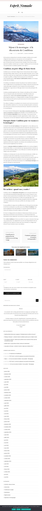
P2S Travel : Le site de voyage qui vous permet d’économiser (22, 356)
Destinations (21, 44)
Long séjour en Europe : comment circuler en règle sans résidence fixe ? (18, 346)
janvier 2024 (7, 421)
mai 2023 (6, 442)
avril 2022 (6, 466)
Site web (30, 279)
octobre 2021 (7, 471)
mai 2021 (6, 477)
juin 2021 (6, 474)
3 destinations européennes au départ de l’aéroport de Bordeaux (21, 252)
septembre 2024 (7, 400)
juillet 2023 (6, 437)
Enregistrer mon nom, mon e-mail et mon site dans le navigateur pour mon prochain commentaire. (20, 288)
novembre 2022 (7, 455)
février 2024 (6, 418)
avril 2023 (6, 445)
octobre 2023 (7, 429)
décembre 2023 (7, 424)
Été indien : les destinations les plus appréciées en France (8, 253)
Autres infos (6, 487)
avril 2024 (6, 413)
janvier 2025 (7, 389)
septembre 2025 (7, 379)
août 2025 (6, 381)
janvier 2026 (7, 371)
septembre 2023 (7, 432)
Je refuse (18, 509)
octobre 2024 (7, 397)
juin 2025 (6, 384)
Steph (11, 53)
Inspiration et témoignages (10, 497)
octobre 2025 (7, 376)
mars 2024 (6, 416)
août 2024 (6, 403)
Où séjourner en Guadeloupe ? (15, 353)
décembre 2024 (7, 392)
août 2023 (6, 434)
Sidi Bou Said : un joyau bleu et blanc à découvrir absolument (16, 343)
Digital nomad (7, 494)
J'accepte (13, 509)
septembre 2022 (7, 461)
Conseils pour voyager (9, 489)
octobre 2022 (7, 458)
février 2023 (6, 450)
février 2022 (6, 469)
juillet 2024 (6, 405)
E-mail (17, 279)
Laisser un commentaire (29, 53)
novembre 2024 (7, 395)
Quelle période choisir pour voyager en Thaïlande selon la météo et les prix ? (20, 334)
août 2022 (6, 463)
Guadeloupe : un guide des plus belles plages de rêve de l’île (33, 253)
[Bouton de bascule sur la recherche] (22, 12)
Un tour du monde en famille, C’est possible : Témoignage (21, 358)
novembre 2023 (7, 426)
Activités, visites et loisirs (9, 484)
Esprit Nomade (21, 5)
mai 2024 (6, 411)
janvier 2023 (7, 453)
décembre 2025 (7, 374)
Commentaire (7, 267)
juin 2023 (6, 440)
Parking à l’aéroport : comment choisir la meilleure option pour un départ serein (20, 336)
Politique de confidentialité (26, 509)
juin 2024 (6, 408)
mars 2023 (6, 448)
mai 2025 (6, 387)
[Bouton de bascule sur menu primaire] (18, 12)
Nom (5, 279)
